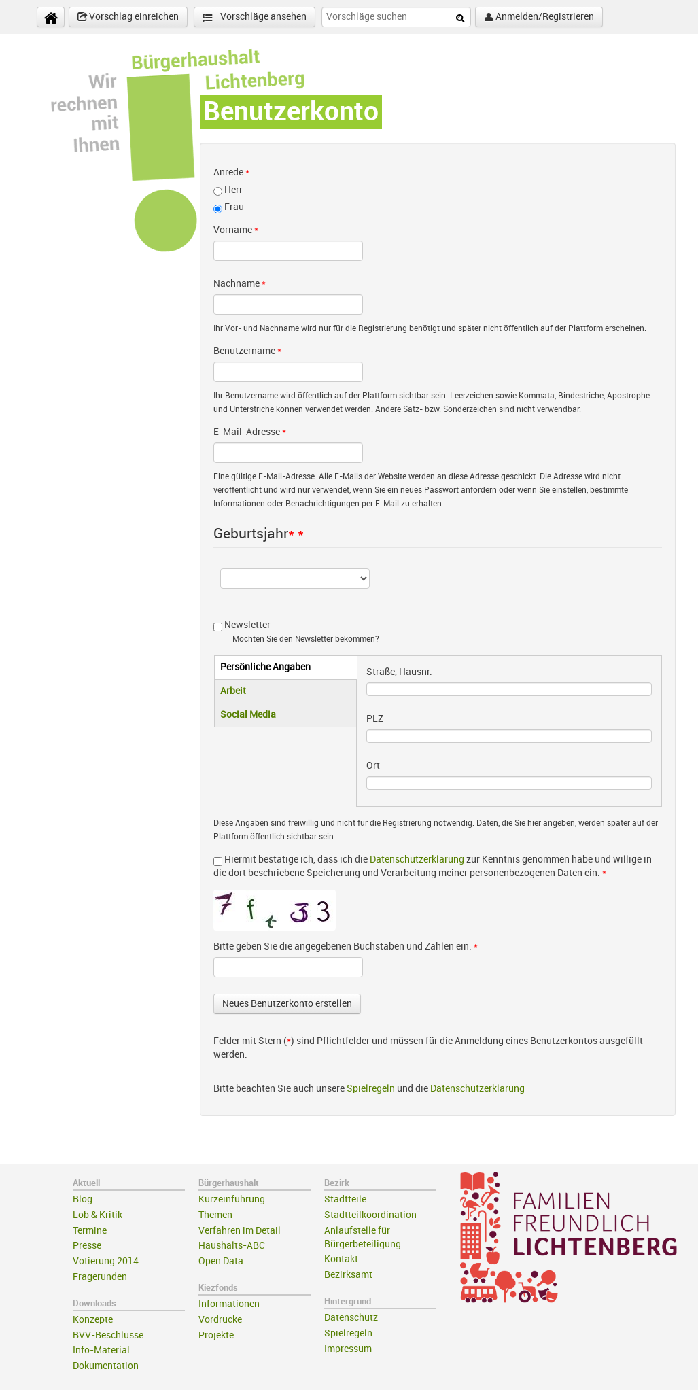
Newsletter (247, 625)
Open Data (220, 1261)
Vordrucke (220, 1320)
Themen (215, 1215)
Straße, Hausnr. (399, 672)
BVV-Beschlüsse (108, 1335)
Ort (373, 766)
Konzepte (93, 1320)
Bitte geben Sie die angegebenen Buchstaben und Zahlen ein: (345, 946)
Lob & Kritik (97, 1215)
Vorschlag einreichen (128, 17)
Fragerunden (100, 1277)
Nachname (239, 284)
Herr (233, 190)
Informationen (229, 1304)
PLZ (374, 719)
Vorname (235, 230)
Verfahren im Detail (239, 1231)
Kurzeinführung (231, 1199)
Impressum (348, 1349)
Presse (87, 1245)
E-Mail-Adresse (249, 432)
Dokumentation (106, 1366)
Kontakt (341, 1259)
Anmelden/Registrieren (539, 17)
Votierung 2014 (106, 1261)
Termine (90, 1231)
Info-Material (101, 1350)
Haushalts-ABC (231, 1245)
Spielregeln (371, 1088)
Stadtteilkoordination (370, 1215)
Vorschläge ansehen (255, 17)
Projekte (216, 1335)
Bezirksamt (348, 1275)
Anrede (231, 172)
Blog (82, 1199)
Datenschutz (351, 1318)
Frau (234, 207)
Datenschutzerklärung (417, 859)
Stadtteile (345, 1199)
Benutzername (247, 351)
